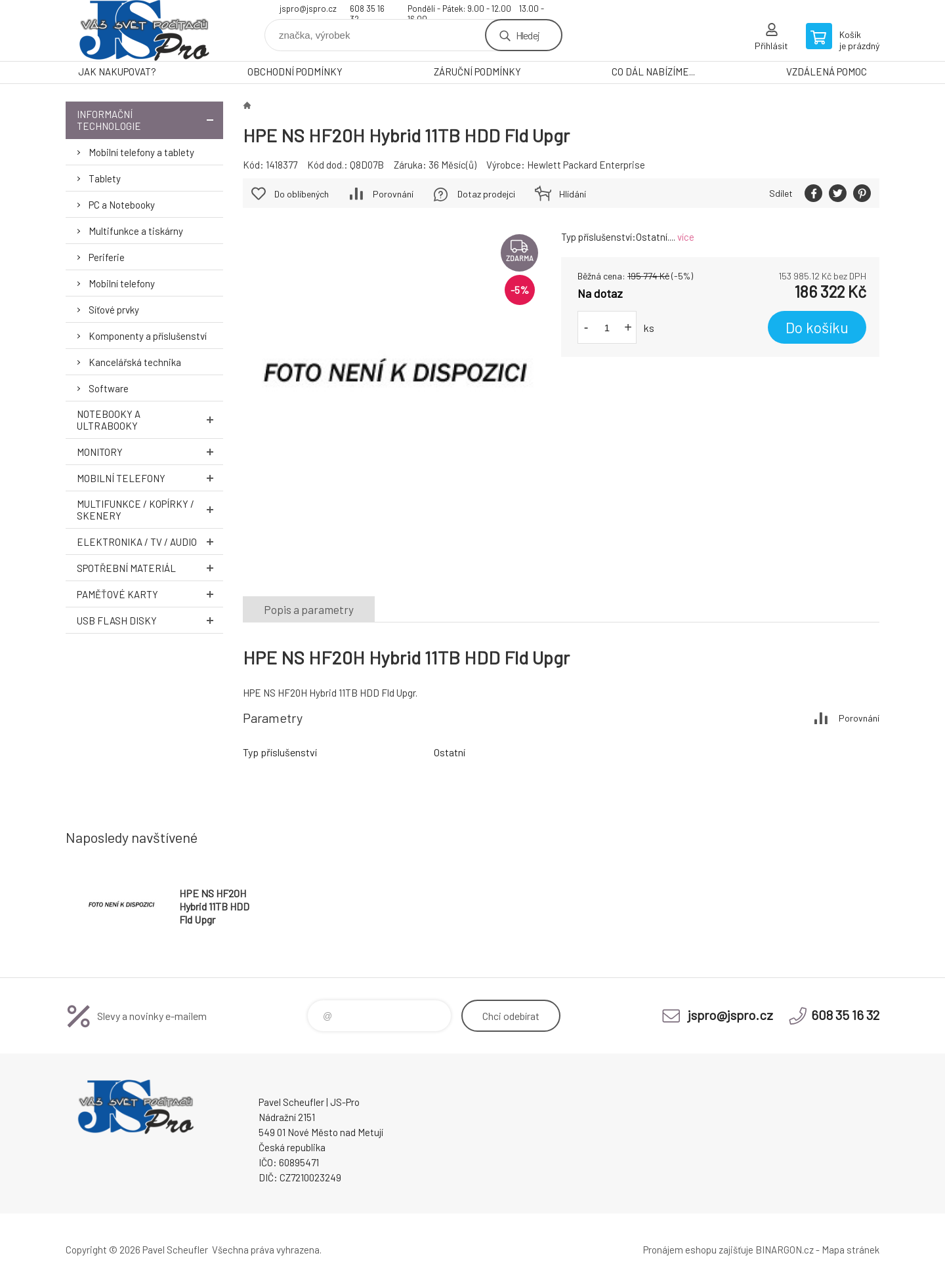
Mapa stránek (850, 1249)
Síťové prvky (114, 310)
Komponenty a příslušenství (148, 336)
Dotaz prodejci (486, 193)
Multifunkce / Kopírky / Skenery (150, 509)
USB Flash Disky (150, 620)
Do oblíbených (301, 193)
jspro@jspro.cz (308, 8)
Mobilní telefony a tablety (141, 152)
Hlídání (572, 193)
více (685, 237)
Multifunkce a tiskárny (136, 231)
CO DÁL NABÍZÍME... (653, 71)
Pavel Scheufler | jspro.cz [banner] (144, 30)
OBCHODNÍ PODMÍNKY (295, 71)
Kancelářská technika (135, 362)
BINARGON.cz (784, 1249)
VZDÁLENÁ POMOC (826, 71)
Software (109, 388)
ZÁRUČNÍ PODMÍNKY (477, 71)
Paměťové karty (150, 594)
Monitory (150, 451)
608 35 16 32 (367, 10)
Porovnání (393, 193)
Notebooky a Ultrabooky (150, 419)
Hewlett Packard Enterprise (586, 165)
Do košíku (817, 327)
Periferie (107, 257)
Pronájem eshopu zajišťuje (698, 1249)
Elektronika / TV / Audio (150, 541)
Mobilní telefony (122, 283)
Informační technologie (150, 120)
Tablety (105, 178)
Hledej (527, 35)
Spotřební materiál (150, 568)
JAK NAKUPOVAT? (117, 71)
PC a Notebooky (122, 205)
